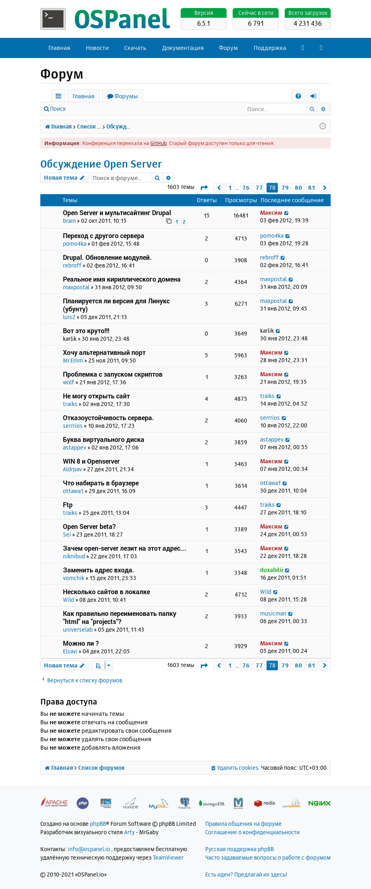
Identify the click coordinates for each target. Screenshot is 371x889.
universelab (78, 629)
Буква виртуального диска (103, 439)
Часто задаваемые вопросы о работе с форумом (268, 857)
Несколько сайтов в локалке (106, 591)
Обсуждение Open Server (101, 163)
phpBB (98, 823)
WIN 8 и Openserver (91, 461)
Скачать (135, 48)
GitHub (158, 143)
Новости (97, 48)
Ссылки (60, 97)
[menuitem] (298, 96)
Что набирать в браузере (101, 483)
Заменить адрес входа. (98, 570)
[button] (204, 187)
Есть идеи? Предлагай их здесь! (246, 874)
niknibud (74, 556)
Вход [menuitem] (316, 97)
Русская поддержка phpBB (239, 848)
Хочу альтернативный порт (104, 352)
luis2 (69, 316)
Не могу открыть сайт (96, 396)
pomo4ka (74, 243)
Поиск (58, 108)
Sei (67, 534)
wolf (68, 382)
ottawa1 (73, 490)
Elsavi (70, 651)
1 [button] (230, 187)
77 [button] (259, 187)
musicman (273, 613)
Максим (271, 212)
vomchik (73, 577)
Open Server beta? (89, 526)
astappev (74, 447)
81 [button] (311, 187)
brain (69, 220)
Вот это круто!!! (86, 330)
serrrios (73, 425)
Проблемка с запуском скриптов (113, 374)
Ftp (68, 504)
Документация (183, 48)
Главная (59, 48)
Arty (129, 832)
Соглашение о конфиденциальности (252, 832)
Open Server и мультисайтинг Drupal (117, 212)
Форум (228, 48)
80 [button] (298, 187)
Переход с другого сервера (103, 235)
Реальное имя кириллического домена (122, 279)
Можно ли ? (81, 643)
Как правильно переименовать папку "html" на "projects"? (119, 617)
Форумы (126, 96)
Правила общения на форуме (243, 823)
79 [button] (285, 187)
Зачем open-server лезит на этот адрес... (124, 548)
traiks (70, 403)
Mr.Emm (73, 360)
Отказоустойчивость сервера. (108, 417)
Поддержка (270, 48)
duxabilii (271, 569)
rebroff (72, 265)
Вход (83, 108)
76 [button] (246, 187)
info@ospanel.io (89, 848)
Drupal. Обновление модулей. (107, 257)
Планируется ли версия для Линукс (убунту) (116, 304)
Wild (68, 599)
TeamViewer (168, 857)
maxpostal (76, 287)
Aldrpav (72, 469)
